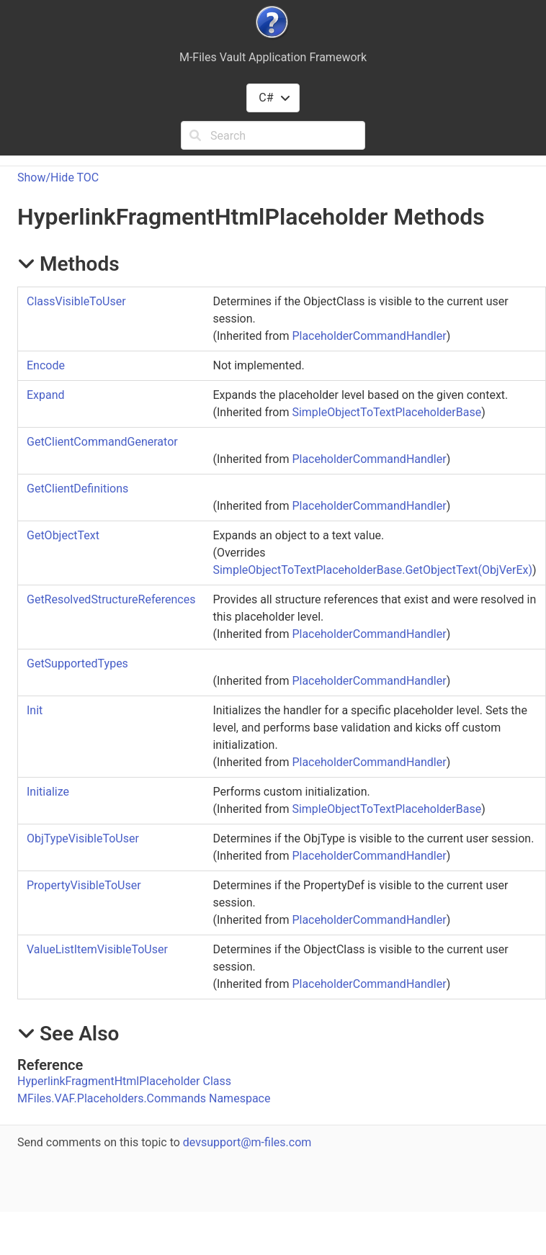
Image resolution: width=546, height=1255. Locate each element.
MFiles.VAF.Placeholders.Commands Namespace (143, 1098)
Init (34, 710)
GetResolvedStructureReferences (111, 599)
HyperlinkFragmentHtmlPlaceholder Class (124, 1081)
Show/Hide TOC (58, 177)
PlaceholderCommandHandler (369, 336)
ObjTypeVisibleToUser (83, 838)
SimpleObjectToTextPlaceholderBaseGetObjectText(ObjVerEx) (372, 570)
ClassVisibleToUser (76, 301)
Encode (46, 365)
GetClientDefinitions (77, 488)
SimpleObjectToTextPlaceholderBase (386, 412)
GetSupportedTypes (77, 663)
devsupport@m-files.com (247, 1142)
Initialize (48, 792)
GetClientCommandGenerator (102, 442)
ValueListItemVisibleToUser (97, 949)
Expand (46, 395)
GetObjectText (63, 535)
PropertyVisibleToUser (84, 885)
